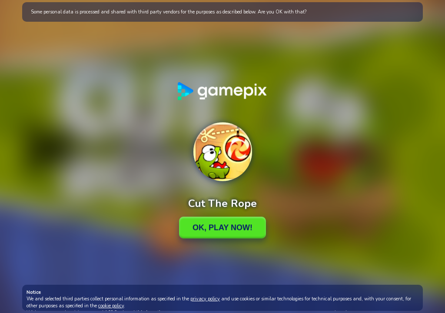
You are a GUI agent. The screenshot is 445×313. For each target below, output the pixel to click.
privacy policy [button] (205, 299)
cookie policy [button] (111, 306)
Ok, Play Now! (222, 227)
